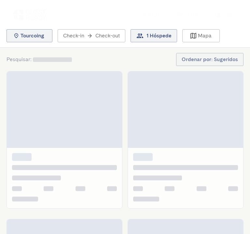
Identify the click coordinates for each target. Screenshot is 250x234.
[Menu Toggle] (187, 14)
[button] (29, 35)
